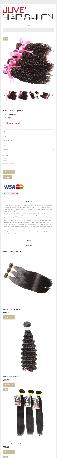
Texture (5, 145)
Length (5, 136)
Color (4, 127)
